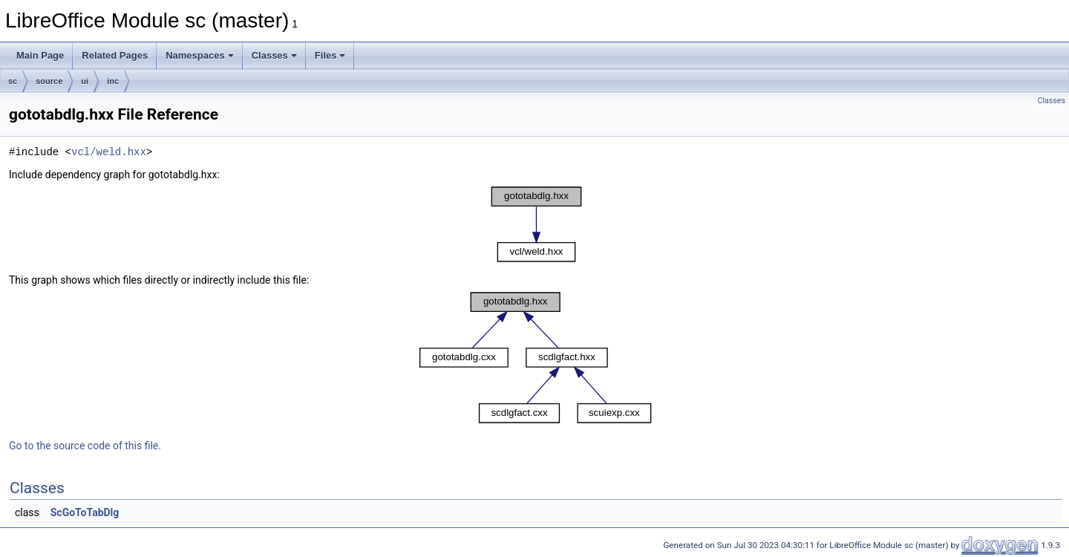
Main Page (40, 55)
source (49, 80)
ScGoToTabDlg (85, 512)
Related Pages (115, 55)
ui (84, 80)
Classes (274, 55)
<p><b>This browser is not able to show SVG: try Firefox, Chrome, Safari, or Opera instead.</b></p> (536, 224)
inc (113, 80)
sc (12, 80)
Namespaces (200, 55)
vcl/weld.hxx (108, 152)
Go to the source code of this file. (85, 446)
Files (330, 55)
